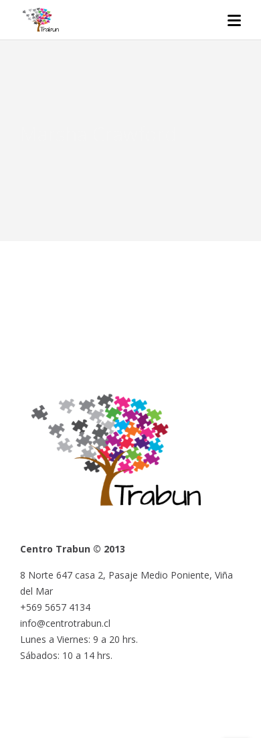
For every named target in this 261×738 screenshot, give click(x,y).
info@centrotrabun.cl (65, 623)
